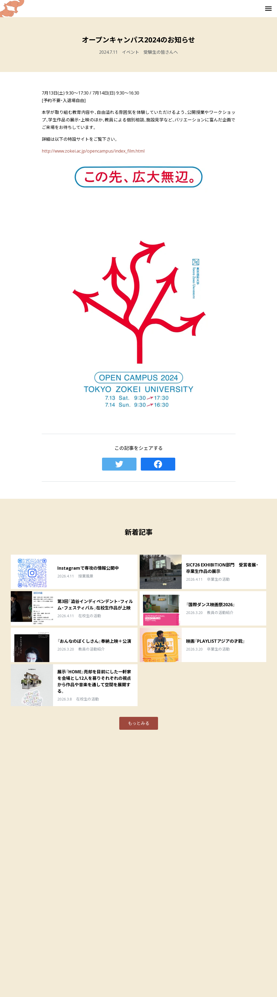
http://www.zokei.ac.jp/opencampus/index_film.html (93, 151)
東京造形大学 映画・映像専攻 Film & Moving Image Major (138, 8)
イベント (130, 52)
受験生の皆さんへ (160, 52)
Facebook (158, 464)
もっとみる (138, 723)
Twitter (119, 464)
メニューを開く (268, 8)
